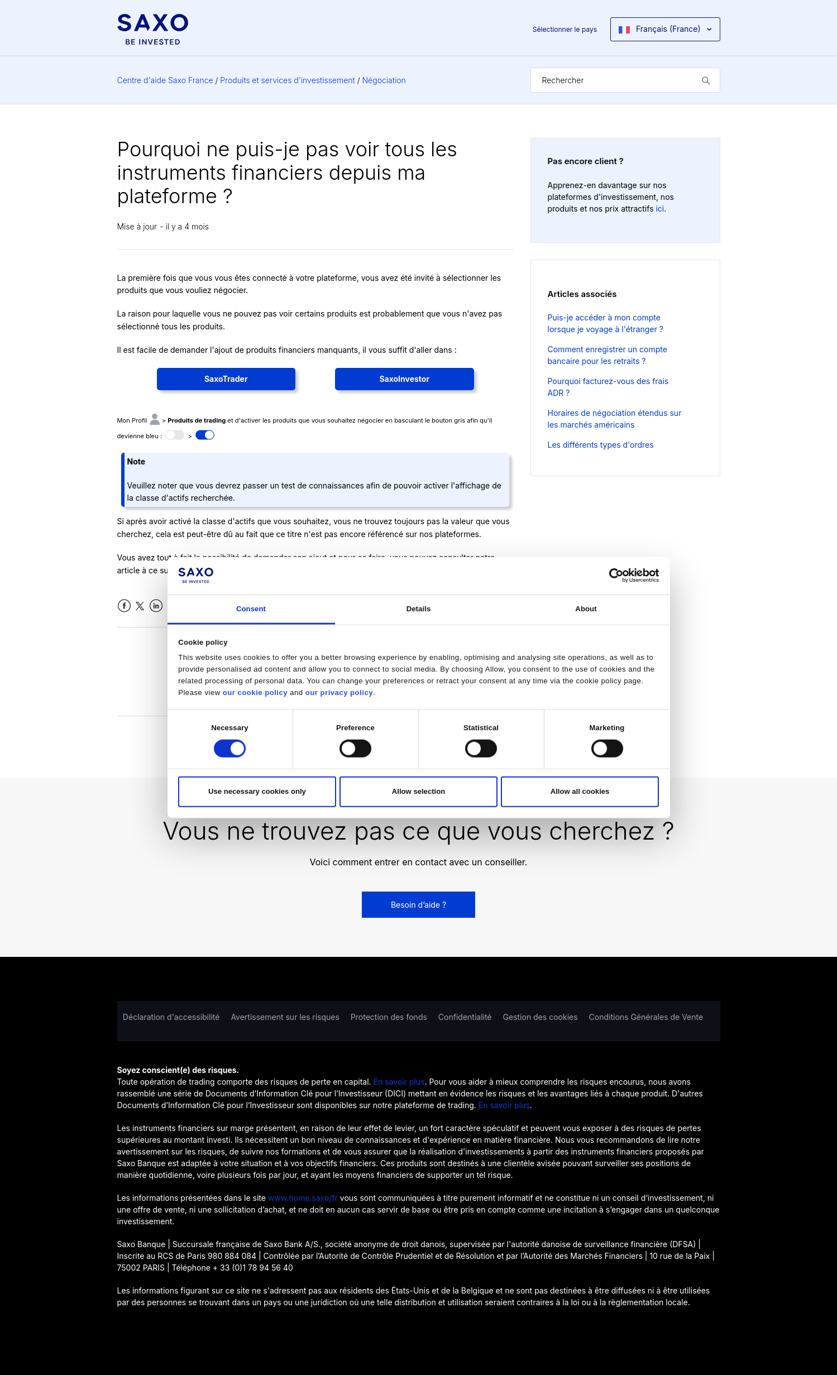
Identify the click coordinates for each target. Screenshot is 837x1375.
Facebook (124, 606)
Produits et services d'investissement (287, 80)
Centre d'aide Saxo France (165, 80)
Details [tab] (418, 609)
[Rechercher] (625, 80)
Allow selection (418, 791)
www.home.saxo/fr (303, 1197)
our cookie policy (255, 692)
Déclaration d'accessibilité (171, 1017)
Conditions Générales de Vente (646, 1017)
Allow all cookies (580, 791)
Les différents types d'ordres (601, 444)
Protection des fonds (389, 1017)
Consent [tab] (251, 609)
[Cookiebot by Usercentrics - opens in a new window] (610, 575)
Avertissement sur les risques (285, 1017)
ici (660, 208)
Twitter (140, 606)
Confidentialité (465, 1017)
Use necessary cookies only (257, 791)
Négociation (383, 80)
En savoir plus (399, 1081)
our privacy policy (339, 692)
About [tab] (585, 609)
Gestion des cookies (540, 1017)
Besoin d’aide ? (418, 904)
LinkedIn (156, 606)
